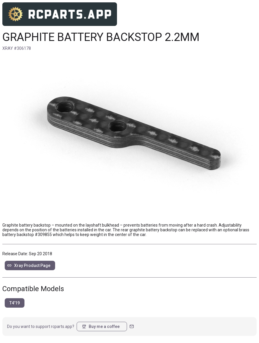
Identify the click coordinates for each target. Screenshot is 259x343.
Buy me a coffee (101, 326)
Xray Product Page (28, 265)
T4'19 (14, 303)
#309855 (43, 234)
